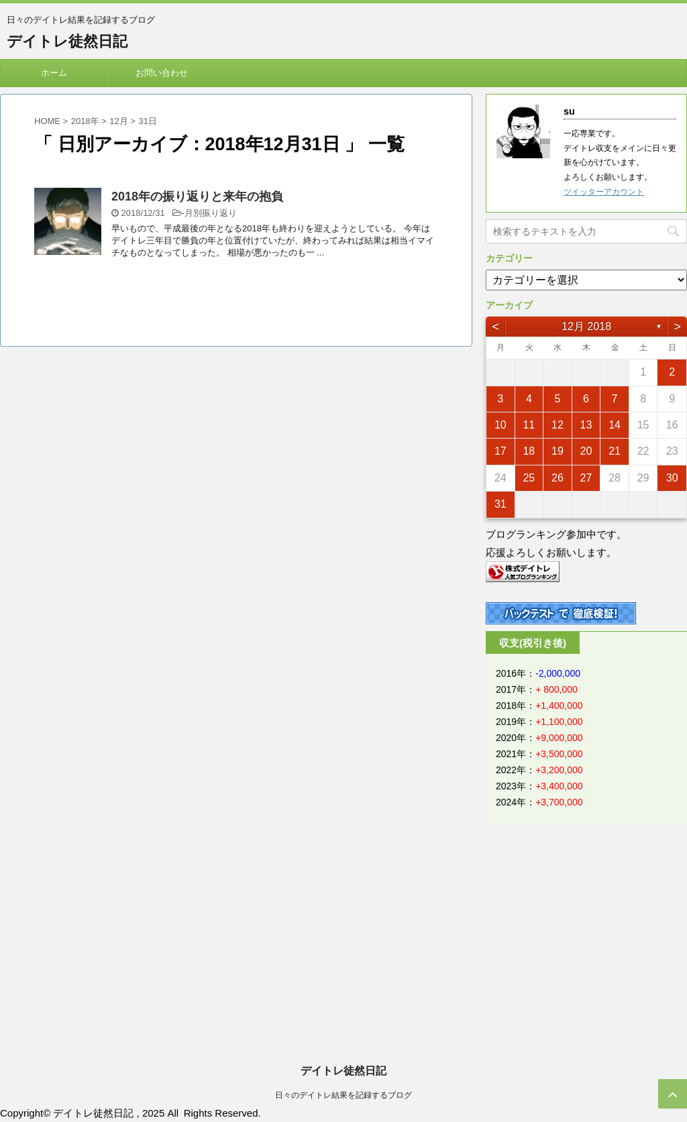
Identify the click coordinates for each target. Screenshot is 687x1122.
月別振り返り (210, 213)
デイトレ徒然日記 (67, 41)
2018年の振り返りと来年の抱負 (197, 196)
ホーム (54, 73)
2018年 (85, 121)
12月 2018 (586, 326)
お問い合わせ (162, 73)
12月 (118, 121)
